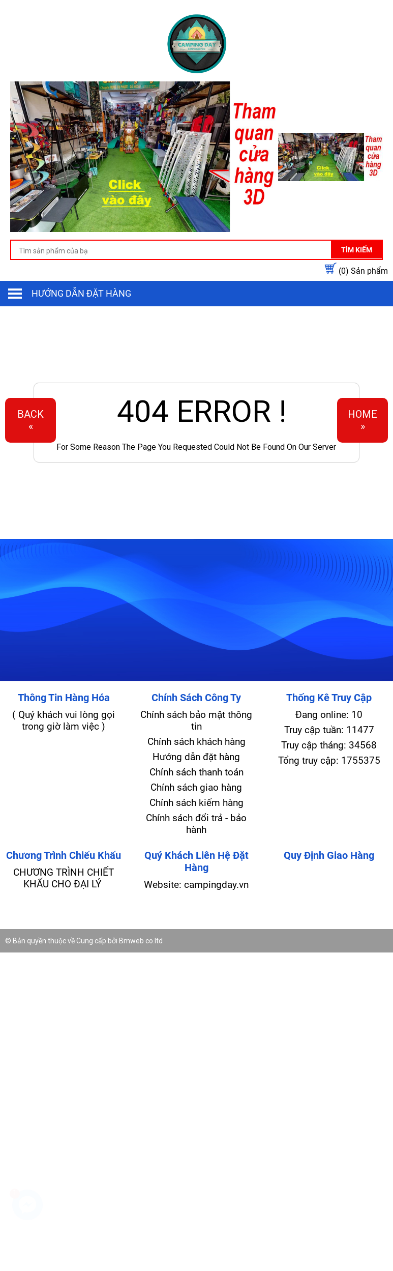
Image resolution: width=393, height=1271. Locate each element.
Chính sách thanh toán (196, 772)
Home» (362, 420)
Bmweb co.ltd (141, 941)
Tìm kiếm (356, 250)
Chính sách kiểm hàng (196, 802)
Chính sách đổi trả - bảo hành (196, 823)
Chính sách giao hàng (196, 787)
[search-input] (196, 251)
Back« (30, 420)
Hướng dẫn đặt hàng (81, 293)
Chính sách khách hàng (196, 741)
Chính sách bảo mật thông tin (196, 720)
